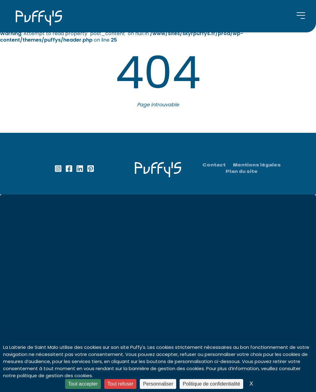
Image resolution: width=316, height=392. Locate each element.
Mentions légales (257, 165)
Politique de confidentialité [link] (211, 383)
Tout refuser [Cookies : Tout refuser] (120, 383)
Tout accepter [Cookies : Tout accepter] (83, 383)
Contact (214, 165)
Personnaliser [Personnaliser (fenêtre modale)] (158, 383)
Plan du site (242, 171)
